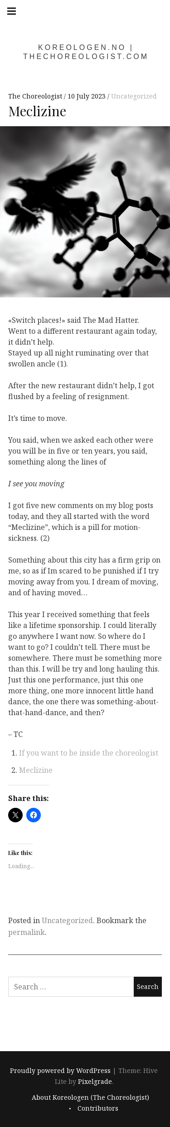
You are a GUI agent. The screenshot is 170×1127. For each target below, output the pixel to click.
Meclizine (36, 770)
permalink (26, 932)
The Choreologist (36, 96)
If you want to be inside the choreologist (88, 753)
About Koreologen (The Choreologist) (90, 1097)
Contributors (98, 1108)
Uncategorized (134, 96)
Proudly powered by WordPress (60, 1071)
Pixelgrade (95, 1082)
